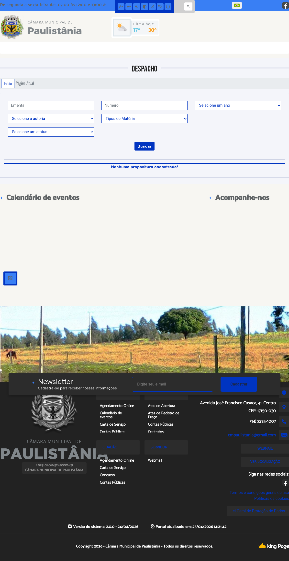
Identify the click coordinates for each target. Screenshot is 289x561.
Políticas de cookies (271, 498)
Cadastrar (238, 384)
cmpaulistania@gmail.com (252, 435)
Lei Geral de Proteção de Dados (258, 511)
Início (8, 83)
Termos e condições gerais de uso (259, 492)
